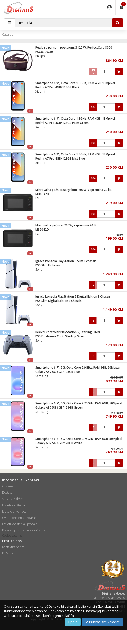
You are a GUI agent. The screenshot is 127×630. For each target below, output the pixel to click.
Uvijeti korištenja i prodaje (19, 524)
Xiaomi (40, 91)
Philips (40, 56)
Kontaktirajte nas (13, 547)
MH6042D (42, 194)
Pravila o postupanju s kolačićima (24, 530)
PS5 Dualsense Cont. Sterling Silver (60, 336)
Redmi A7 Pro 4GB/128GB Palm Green (62, 123)
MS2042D (42, 229)
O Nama (7, 486)
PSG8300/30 (44, 52)
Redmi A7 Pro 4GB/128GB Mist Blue (60, 158)
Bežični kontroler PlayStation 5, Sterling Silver (67, 332)
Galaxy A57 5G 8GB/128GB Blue (57, 372)
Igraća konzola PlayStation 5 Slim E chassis (65, 261)
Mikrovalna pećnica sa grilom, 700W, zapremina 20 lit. (73, 190)
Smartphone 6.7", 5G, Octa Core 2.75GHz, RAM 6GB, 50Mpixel (78, 403)
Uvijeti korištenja (13, 505)
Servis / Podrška (13, 499)
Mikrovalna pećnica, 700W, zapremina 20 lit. (66, 225)
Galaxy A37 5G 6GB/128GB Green (59, 407)
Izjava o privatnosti (14, 511)
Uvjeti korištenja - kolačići (19, 518)
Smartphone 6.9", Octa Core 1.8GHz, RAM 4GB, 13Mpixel (75, 83)
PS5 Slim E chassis (48, 265)
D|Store (7, 553)
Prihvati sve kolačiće (102, 622)
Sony (38, 269)
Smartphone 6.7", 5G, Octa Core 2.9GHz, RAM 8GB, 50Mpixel (77, 367)
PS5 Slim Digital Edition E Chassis (58, 301)
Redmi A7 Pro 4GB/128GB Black (57, 87)
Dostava (7, 492)
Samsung (41, 376)
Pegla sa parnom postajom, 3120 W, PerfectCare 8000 (73, 47)
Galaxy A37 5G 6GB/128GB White (58, 443)
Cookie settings (12, 535)
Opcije (72, 622)
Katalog (7, 34)
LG (37, 198)
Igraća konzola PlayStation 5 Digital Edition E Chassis (73, 296)
